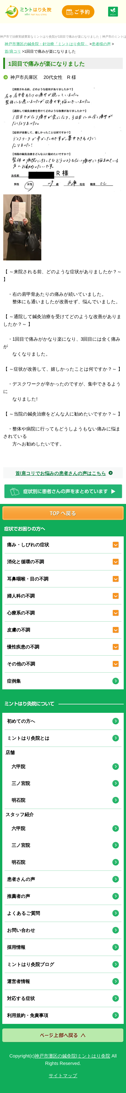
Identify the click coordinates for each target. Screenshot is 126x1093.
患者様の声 (101, 44)
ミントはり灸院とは (28, 738)
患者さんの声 (21, 879)
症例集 (14, 681)
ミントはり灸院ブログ (30, 964)
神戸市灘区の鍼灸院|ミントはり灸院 (72, 1055)
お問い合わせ (21, 930)
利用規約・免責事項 (27, 1015)
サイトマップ (63, 1075)
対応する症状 (21, 998)
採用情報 (16, 947)
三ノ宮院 (18, 783)
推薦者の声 (18, 896)
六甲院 (16, 766)
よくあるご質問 (23, 913)
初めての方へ (21, 721)
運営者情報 (18, 981)
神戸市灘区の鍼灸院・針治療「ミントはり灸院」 (46, 44)
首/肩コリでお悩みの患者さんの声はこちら (60, 473)
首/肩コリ (13, 51)
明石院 (16, 800)
